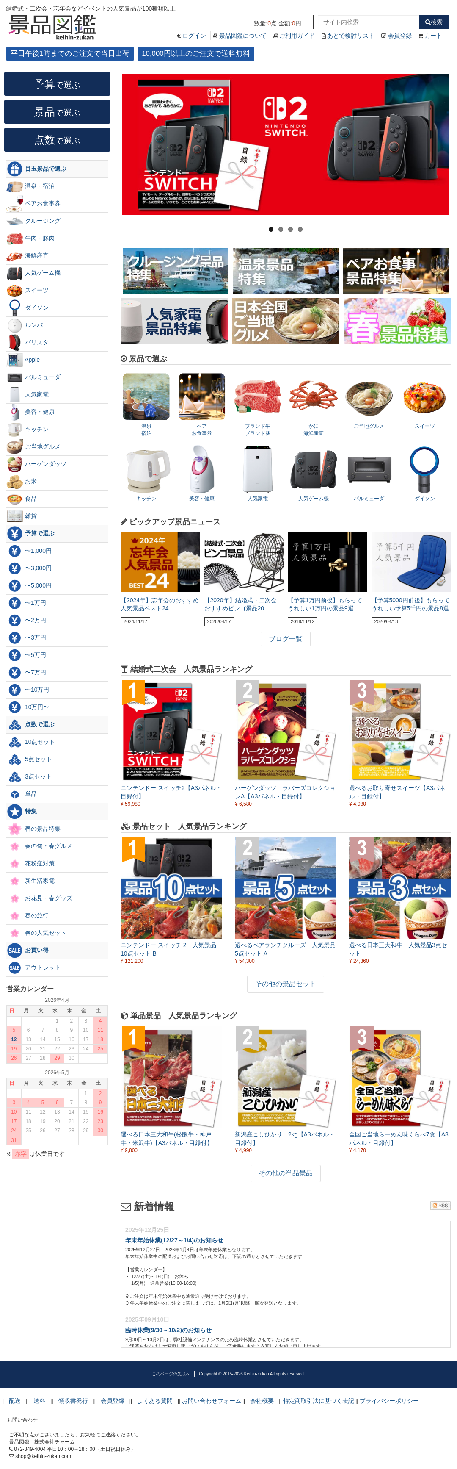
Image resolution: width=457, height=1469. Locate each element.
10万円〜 (27, 707)
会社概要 (262, 1400)
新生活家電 (30, 881)
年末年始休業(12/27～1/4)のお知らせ (174, 1240)
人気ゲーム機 (33, 273)
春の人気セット (36, 933)
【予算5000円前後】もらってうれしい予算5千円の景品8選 (411, 604)
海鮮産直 (27, 255)
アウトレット (33, 967)
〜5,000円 (29, 585)
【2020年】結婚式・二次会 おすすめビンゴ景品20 (240, 604)
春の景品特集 (33, 828)
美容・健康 (30, 412)
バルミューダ (33, 377)
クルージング (33, 221)
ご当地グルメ (33, 446)
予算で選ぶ (30, 533)
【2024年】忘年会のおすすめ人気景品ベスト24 (160, 604)
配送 (15, 1400)
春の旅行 (27, 915)
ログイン (194, 35)
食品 (21, 499)
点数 (57, 140)
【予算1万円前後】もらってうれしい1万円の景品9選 (325, 604)
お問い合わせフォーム (211, 1400)
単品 (21, 794)
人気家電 (27, 394)
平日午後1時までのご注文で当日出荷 (70, 54)
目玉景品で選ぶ (36, 169)
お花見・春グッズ (39, 898)
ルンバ (24, 325)
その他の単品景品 (286, 1173)
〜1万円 (26, 603)
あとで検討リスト (350, 35)
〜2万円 (26, 620)
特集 (21, 811)
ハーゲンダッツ (36, 464)
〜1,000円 (29, 551)
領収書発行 (73, 1400)
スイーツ (27, 290)
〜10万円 (27, 690)
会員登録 (400, 35)
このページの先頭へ (171, 1374)
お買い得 (27, 950)
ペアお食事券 (33, 203)
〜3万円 (26, 637)
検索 (434, 22)
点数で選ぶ (30, 724)
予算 (57, 84)
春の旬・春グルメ (39, 846)
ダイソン (27, 307)
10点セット (30, 742)
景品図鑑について (243, 35)
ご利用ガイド (297, 35)
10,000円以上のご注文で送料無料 (196, 54)
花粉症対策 (30, 863)
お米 (21, 481)
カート (433, 35)
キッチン (27, 429)
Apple (23, 360)
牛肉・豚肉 (30, 238)
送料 (39, 1400)
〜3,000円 (29, 568)
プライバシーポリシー (389, 1400)
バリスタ (27, 342)
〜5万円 (26, 655)
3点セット (29, 776)
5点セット (29, 759)
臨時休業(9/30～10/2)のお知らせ (168, 1330)
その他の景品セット (285, 983)
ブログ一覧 (286, 639)
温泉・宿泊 (30, 186)
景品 (57, 112)
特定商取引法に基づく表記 (318, 1400)
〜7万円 (26, 672)
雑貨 (21, 516)
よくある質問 (155, 1400)
